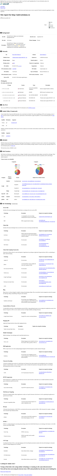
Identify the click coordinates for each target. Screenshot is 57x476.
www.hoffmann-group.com (27, 183)
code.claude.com (32, 199)
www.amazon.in (42, 451)
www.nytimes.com (42, 286)
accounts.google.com (50, 401)
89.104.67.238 (14, 122)
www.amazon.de (48, 263)
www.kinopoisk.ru (25, 196)
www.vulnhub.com (25, 193)
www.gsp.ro (39, 188)
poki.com (40, 432)
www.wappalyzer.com (43, 277)
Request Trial (8, 471)
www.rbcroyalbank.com (43, 273)
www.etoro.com (52, 356)
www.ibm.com (41, 259)
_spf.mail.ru (8, 135)
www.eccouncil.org (42, 244)
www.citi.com (24, 181)
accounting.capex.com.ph (40, 199)
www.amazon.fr (42, 450)
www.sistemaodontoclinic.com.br (45, 281)
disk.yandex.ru (37, 196)
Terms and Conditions (28, 474)
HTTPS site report (31, 107)
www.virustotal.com (48, 276)
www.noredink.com (42, 355)
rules (2, 115)
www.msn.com (49, 234)
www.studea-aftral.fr (36, 183)
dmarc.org (13, 145)
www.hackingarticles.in (43, 431)
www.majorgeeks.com (26, 190)
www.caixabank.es (42, 240)
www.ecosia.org (38, 181)
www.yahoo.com (42, 455)
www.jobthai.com (42, 388)
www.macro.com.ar (34, 190)
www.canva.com (49, 416)
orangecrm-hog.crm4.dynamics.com (45, 216)
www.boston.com (42, 301)
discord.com (49, 372)
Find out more (3, 471)
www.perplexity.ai (42, 401)
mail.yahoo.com (42, 436)
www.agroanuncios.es (26, 188)
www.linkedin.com (42, 234)
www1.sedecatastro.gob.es (50, 267)
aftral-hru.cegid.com (42, 269)
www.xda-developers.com (43, 243)
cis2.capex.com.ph (42, 317)
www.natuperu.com (48, 341)
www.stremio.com (33, 188)
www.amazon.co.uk (48, 386)
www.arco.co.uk (32, 193)
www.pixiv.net (52, 221)
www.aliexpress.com (49, 450)
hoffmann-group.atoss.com (44, 235)
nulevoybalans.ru (43, 54)
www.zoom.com (42, 341)
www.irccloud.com (50, 272)
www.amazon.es (42, 263)
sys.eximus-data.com (43, 372)
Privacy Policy (21, 474)
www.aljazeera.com (49, 300)
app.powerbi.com (42, 403)
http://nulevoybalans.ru (16, 54)
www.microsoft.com (49, 458)
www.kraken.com (51, 431)
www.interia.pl (41, 239)
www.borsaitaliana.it (42, 272)
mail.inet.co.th (41, 373)
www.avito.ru (41, 276)
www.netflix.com (42, 458)
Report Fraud (2, 7)
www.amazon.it (42, 386)
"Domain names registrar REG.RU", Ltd (19, 57)
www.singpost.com (42, 283)
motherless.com (48, 315)
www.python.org (42, 315)
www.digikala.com (25, 199)
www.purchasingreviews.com (41, 193)
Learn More (2, 6)
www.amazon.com (42, 416)
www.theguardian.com (43, 454)
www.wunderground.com (49, 259)
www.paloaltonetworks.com (44, 246)
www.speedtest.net (31, 181)
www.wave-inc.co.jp (42, 342)
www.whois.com (42, 220)
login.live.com (48, 286)
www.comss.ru (32, 196)
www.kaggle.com (41, 190)
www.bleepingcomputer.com (44, 221)
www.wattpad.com (42, 300)
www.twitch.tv (41, 417)
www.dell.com (47, 239)
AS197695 (14, 68)
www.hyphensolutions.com (44, 356)
